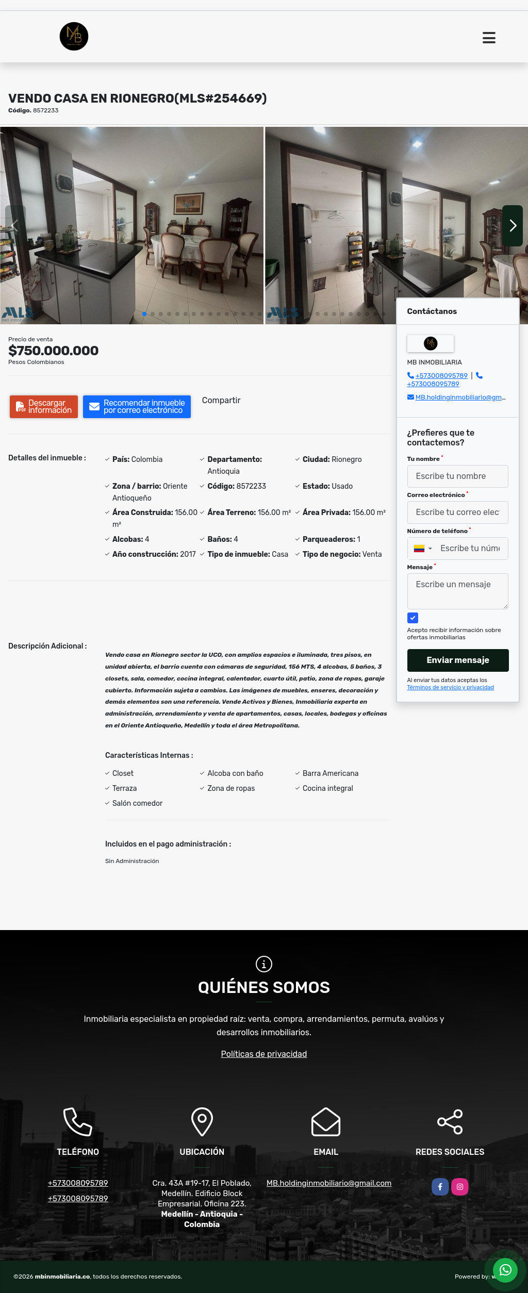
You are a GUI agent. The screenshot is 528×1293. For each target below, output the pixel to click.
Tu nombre (425, 459)
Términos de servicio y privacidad (450, 687)
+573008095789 (442, 375)
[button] (144, 314)
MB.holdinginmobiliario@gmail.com (470, 397)
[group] (131, 225)
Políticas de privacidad (264, 1054)
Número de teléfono (439, 531)
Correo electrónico (438, 495)
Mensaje (421, 567)
